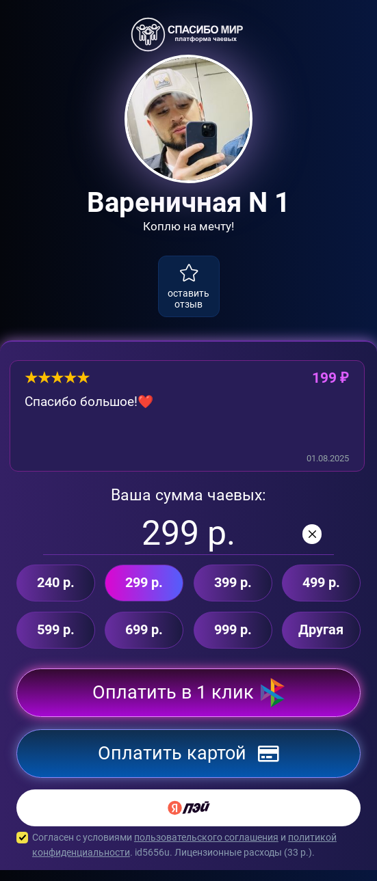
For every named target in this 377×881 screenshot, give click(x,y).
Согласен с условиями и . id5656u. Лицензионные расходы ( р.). (188, 856)
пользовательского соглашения (206, 848)
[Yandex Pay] (188, 819)
